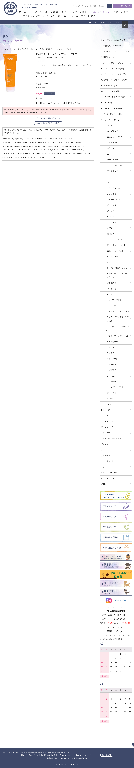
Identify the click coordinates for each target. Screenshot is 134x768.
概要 (22, 755)
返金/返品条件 (39, 755)
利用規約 (29, 755)
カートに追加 (49, 93)
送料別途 (48, 98)
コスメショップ (103, 22)
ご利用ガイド (78, 6)
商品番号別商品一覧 (79, 758)
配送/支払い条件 (51, 755)
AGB (69, 758)
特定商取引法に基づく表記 (57, 758)
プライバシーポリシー (66, 755)
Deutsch (102, 6)
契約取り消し (107, 755)
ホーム (91, 22)
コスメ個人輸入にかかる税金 (48, 123)
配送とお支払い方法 (48, 118)
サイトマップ (94, 755)
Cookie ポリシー (82, 755)
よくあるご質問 (91, 6)
